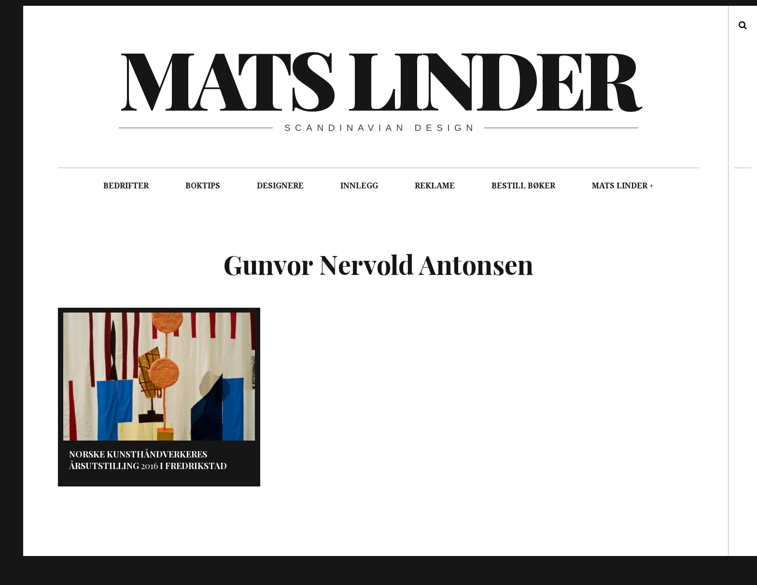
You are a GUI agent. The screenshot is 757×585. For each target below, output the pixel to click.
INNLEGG (359, 185)
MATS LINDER (619, 185)
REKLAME (435, 185)
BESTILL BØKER (523, 185)
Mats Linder (378, 77)
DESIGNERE (280, 185)
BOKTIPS (202, 185)
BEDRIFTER (126, 185)
